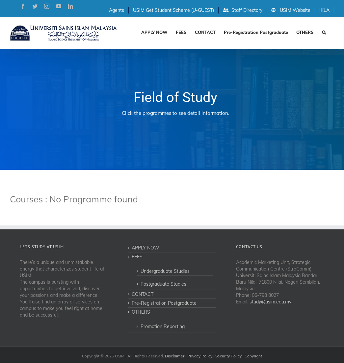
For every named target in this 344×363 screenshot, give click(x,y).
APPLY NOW (145, 248)
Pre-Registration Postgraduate (164, 303)
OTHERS (141, 312)
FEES (137, 257)
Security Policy (228, 355)
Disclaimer (174, 355)
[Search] (324, 31)
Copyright (253, 355)
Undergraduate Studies (165, 271)
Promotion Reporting (163, 326)
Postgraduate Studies (163, 284)
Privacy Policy (199, 355)
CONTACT (142, 294)
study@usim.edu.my (270, 302)
